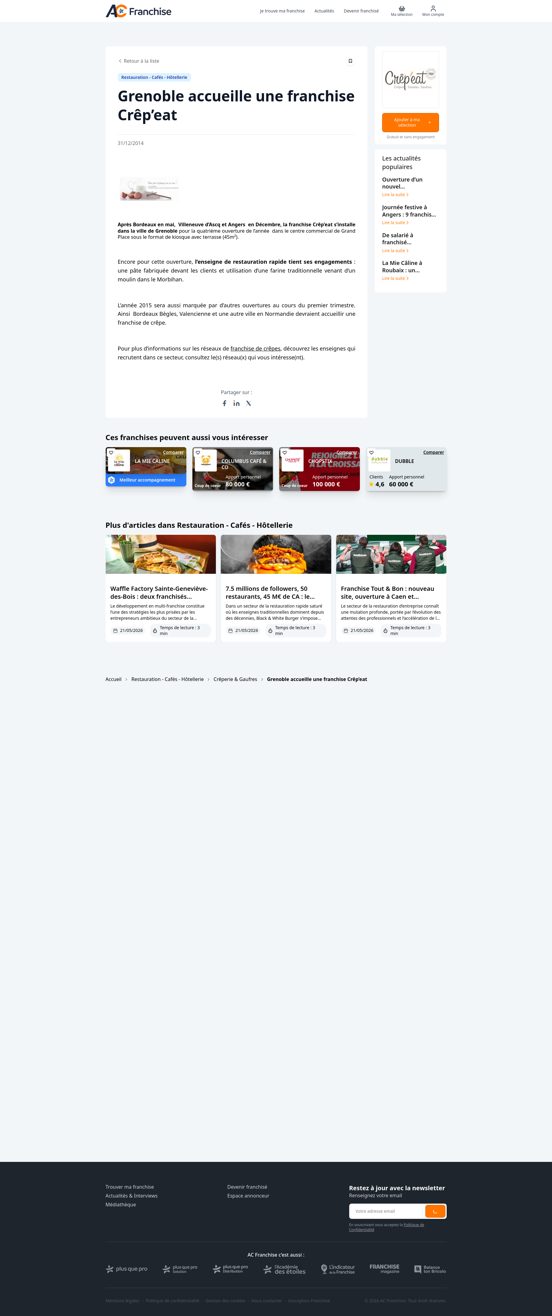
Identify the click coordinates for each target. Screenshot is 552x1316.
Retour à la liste (138, 61)
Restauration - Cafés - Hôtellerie (168, 679)
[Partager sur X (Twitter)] (249, 403)
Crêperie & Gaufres (235, 679)
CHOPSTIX (320, 461)
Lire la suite (396, 194)
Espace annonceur (248, 1196)
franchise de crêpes (255, 348)
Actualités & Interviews (132, 1196)
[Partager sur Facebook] (224, 403)
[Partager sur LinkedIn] (236, 403)
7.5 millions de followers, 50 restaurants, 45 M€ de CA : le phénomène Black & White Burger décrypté (276, 600)
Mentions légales (123, 1301)
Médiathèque (121, 1204)
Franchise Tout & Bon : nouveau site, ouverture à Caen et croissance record (387, 596)
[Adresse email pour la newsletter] (386, 1211)
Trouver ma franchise (130, 1187)
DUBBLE (404, 461)
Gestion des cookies (225, 1301)
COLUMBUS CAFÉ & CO (244, 464)
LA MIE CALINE (152, 461)
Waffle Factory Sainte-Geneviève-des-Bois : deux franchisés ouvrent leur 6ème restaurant (159, 596)
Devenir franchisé (247, 1187)
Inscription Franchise (309, 1301)
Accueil (114, 679)
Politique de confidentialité (172, 1301)
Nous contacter (266, 1301)
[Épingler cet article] (350, 61)
